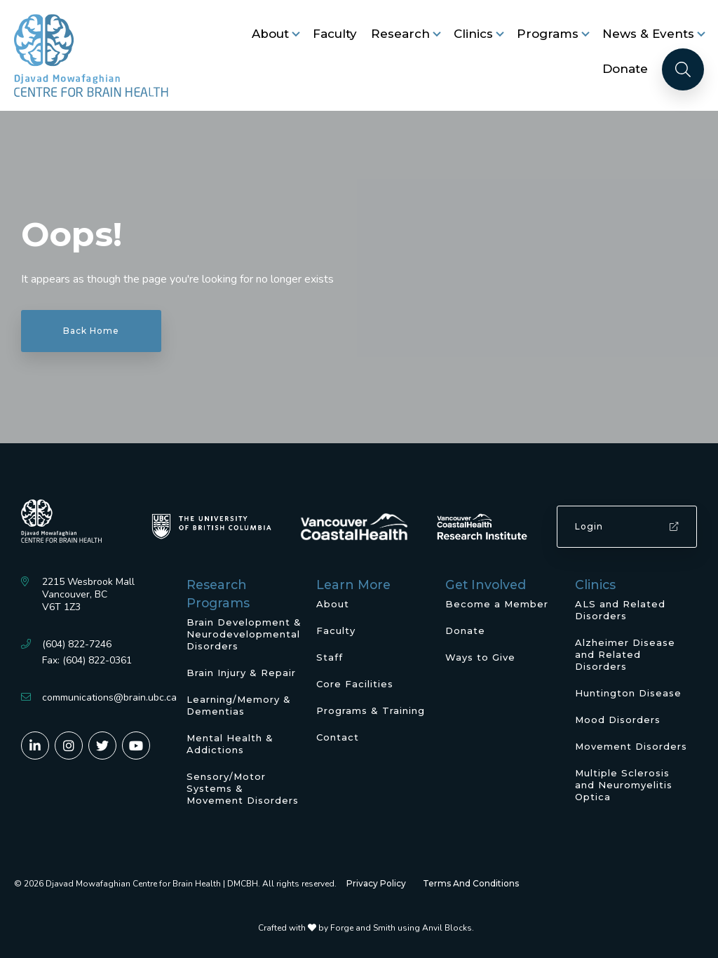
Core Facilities (354, 683)
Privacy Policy (376, 883)
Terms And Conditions (471, 883)
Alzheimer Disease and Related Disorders (625, 654)
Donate (625, 69)
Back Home (91, 330)
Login (627, 526)
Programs (547, 34)
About (270, 34)
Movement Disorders (631, 746)
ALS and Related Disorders (620, 609)
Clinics (473, 34)
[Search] (683, 69)
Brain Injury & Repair (241, 672)
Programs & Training (370, 710)
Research (400, 34)
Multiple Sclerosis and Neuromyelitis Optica (623, 784)
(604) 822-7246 (76, 644)
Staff (329, 657)
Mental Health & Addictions (230, 743)
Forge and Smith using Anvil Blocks (401, 927)
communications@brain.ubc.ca (109, 697)
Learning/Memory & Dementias (239, 705)
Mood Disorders (618, 719)
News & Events (648, 34)
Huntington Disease (628, 693)
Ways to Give (480, 657)
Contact (337, 737)
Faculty (335, 34)
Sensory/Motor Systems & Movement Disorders (243, 788)
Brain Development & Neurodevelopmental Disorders (244, 634)
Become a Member (496, 603)
